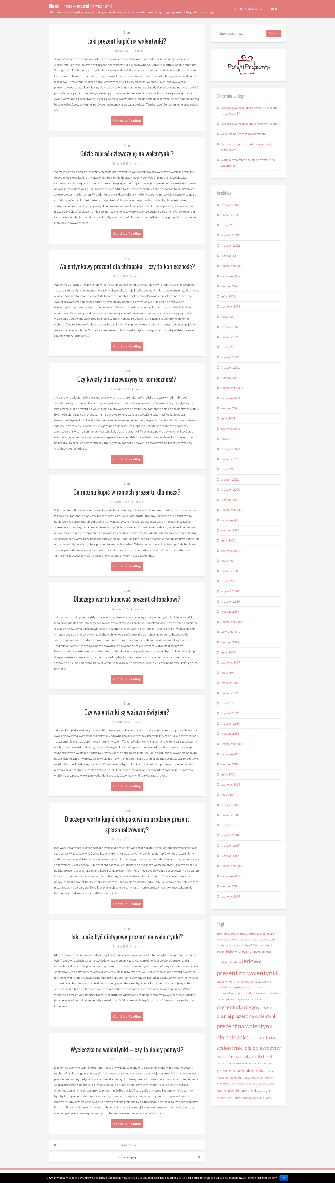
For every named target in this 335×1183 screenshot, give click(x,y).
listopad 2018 (230, 733)
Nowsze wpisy (127, 1157)
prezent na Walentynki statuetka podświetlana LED (244, 1063)
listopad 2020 (230, 500)
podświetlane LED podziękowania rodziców (239, 987)
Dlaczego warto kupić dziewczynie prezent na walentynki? (249, 110)
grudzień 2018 (230, 723)
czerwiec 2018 (230, 784)
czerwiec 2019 (230, 662)
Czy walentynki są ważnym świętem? (126, 712)
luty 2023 (227, 225)
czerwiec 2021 (230, 428)
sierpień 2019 (230, 642)
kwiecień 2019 (230, 682)
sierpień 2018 (230, 764)
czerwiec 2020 (230, 550)
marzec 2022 (229, 337)
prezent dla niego (237, 1007)
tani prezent (266, 1077)
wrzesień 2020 (230, 520)
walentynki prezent (237, 1090)
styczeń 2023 (230, 235)
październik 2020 (232, 510)
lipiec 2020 (228, 540)
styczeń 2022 (230, 357)
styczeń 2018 (230, 835)
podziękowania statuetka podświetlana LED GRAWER (244, 981)
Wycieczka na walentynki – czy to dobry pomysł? (127, 1049)
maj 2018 (227, 794)
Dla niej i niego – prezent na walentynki (80, 5)
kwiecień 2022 (230, 327)
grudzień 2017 (230, 845)
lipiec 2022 (228, 296)
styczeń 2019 (230, 713)
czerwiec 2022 (230, 306)
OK (283, 1178)
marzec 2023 (229, 215)
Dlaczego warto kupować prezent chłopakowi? (127, 599)
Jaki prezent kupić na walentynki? (127, 41)
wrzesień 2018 (230, 754)
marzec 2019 (229, 693)
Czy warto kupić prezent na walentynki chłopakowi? (246, 147)
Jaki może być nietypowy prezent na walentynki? (127, 936)
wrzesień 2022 (230, 276)
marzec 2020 (229, 571)
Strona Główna (248, 8)
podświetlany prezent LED (240, 999)
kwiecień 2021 (230, 449)
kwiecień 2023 (230, 205)
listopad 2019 (230, 611)
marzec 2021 (229, 459)
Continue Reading (127, 120)
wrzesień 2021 (230, 398)
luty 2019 (227, 703)
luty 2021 (227, 469)
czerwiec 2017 (230, 896)
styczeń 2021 (230, 479)
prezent (258, 999)
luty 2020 (227, 581)
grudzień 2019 (230, 601)
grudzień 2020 (230, 489)
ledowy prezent (238, 951)
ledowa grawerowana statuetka (233, 939)
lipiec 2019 (228, 652)
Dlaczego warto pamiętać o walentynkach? (249, 123)
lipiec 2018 (228, 774)
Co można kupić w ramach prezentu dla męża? (127, 492)
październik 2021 (232, 388)
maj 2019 (227, 672)
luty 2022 (227, 347)
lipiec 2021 (228, 418)
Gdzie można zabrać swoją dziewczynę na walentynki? (248, 162)
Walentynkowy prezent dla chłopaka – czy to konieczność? (127, 266)
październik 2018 (232, 744)
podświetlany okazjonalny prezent (241, 993)
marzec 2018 (229, 815)
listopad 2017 (230, 856)
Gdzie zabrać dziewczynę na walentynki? (127, 153)
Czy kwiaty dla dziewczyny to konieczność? (126, 379)
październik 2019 (232, 622)
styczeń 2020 (230, 591)
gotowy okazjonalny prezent (254, 933)
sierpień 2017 (230, 886)
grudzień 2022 (230, 245)
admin (139, 50)
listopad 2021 (230, 378)
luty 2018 (227, 825)
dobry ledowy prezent (228, 933)
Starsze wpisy (127, 1145)
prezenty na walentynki (241, 1070)
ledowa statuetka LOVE (263, 939)
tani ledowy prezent (248, 1077)
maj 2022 (227, 316)
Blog (275, 8)
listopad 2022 (230, 255)
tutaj (182, 1177)
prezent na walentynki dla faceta (246, 1056)
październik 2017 (232, 866)
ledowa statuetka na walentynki (234, 945)
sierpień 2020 (230, 530)
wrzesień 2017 (230, 876)
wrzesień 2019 (230, 632)
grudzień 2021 (230, 367)
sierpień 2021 (230, 408)
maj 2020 (227, 560)
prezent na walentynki (255, 1016)
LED (272, 933)
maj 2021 (227, 438)
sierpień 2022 (230, 286)
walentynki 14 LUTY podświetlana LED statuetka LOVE (245, 1083)
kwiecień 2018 (230, 805)
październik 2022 (232, 266)
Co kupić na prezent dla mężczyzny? (244, 133)
